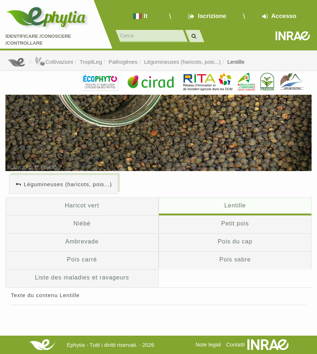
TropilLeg (91, 62)
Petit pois (235, 223)
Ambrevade (82, 241)
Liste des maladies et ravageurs (82, 277)
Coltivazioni (54, 62)
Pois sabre (235, 259)
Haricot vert (82, 205)
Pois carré (82, 259)
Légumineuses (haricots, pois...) (182, 62)
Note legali (208, 344)
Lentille (236, 62)
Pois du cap (235, 241)
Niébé (82, 223)
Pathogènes (123, 62)
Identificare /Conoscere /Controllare (38, 39)
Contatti (235, 344)
